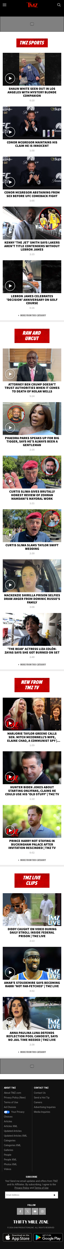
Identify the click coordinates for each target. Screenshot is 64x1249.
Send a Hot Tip (41, 1097)
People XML (10, 1159)
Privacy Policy (22, 1187)
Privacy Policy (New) (15, 1097)
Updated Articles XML (15, 1135)
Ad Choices (10, 1107)
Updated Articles (13, 1131)
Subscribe (54, 1195)
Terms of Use (11, 1102)
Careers (38, 1102)
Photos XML (10, 1164)
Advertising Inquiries (45, 1107)
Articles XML (11, 1126)
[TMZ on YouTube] (35, 1211)
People (7, 1154)
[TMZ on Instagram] (42, 1211)
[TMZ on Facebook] (20, 1211)
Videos (7, 1169)
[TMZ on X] (27, 1211)
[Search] (59, 5)
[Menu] (5, 5)
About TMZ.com (12, 1092)
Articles (8, 1121)
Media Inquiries (42, 1112)
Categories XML (12, 1145)
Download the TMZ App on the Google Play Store (48, 1237)
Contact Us (40, 1092)
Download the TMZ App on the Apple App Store (17, 1237)
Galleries (8, 1150)
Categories (9, 1140)
